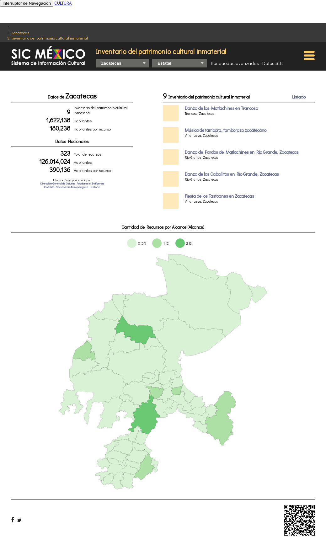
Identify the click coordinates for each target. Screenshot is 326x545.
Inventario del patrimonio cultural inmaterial (49, 37)
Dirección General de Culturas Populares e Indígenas (72, 183)
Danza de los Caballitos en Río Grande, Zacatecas (232, 174)
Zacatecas (20, 32)
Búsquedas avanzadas (235, 63)
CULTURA (63, 3)
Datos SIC (272, 63)
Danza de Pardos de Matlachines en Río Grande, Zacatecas (242, 152)
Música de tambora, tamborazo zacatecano (225, 130)
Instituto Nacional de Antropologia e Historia (72, 187)
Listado (299, 97)
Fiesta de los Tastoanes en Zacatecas (219, 196)
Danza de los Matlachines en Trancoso (221, 108)
